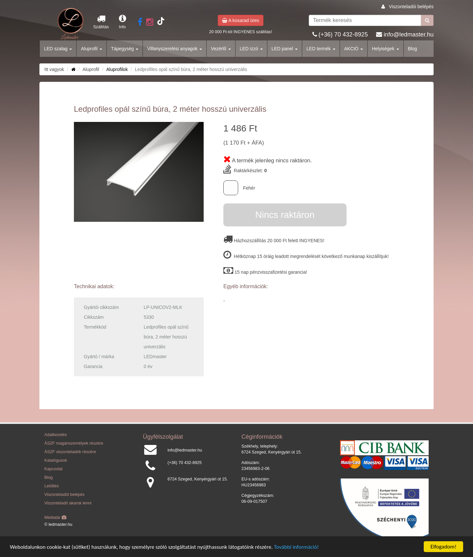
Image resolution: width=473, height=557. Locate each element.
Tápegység (124, 48)
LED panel (285, 48)
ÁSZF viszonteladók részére (70, 452)
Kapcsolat (53, 469)
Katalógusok (55, 460)
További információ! (296, 547)
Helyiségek (385, 48)
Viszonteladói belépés (411, 6)
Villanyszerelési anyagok (174, 48)
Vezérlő (221, 48)
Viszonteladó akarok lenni (67, 503)
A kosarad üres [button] (240, 20)
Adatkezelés (55, 434)
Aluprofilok (117, 69)
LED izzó (251, 48)
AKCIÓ (353, 48)
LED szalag (58, 48)
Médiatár (55, 517)
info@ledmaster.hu (409, 34)
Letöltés (51, 486)
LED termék (320, 48)
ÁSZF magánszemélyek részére (73, 443)
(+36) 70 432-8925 (343, 34)
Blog (412, 48)
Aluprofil (91, 48)
